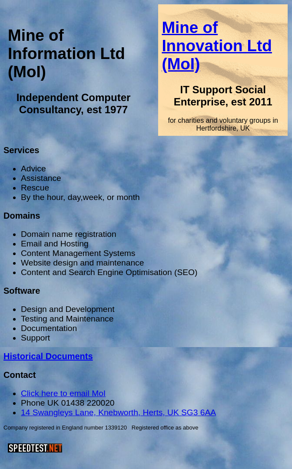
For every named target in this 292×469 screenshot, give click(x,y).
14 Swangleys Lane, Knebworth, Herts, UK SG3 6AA (118, 412)
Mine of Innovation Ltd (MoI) (217, 46)
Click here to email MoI (63, 393)
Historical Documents (48, 356)
